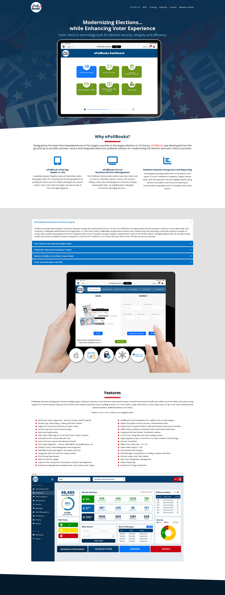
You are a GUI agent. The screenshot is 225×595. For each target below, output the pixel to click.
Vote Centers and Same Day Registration (113, 243)
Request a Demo (186, 7)
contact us (102, 412)
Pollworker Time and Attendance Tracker (113, 250)
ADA (145, 7)
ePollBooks (135, 7)
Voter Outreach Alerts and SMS (113, 262)
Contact (173, 7)
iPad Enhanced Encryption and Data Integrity (113, 222)
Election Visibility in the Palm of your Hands (113, 256)
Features (163, 7)
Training (153, 7)
